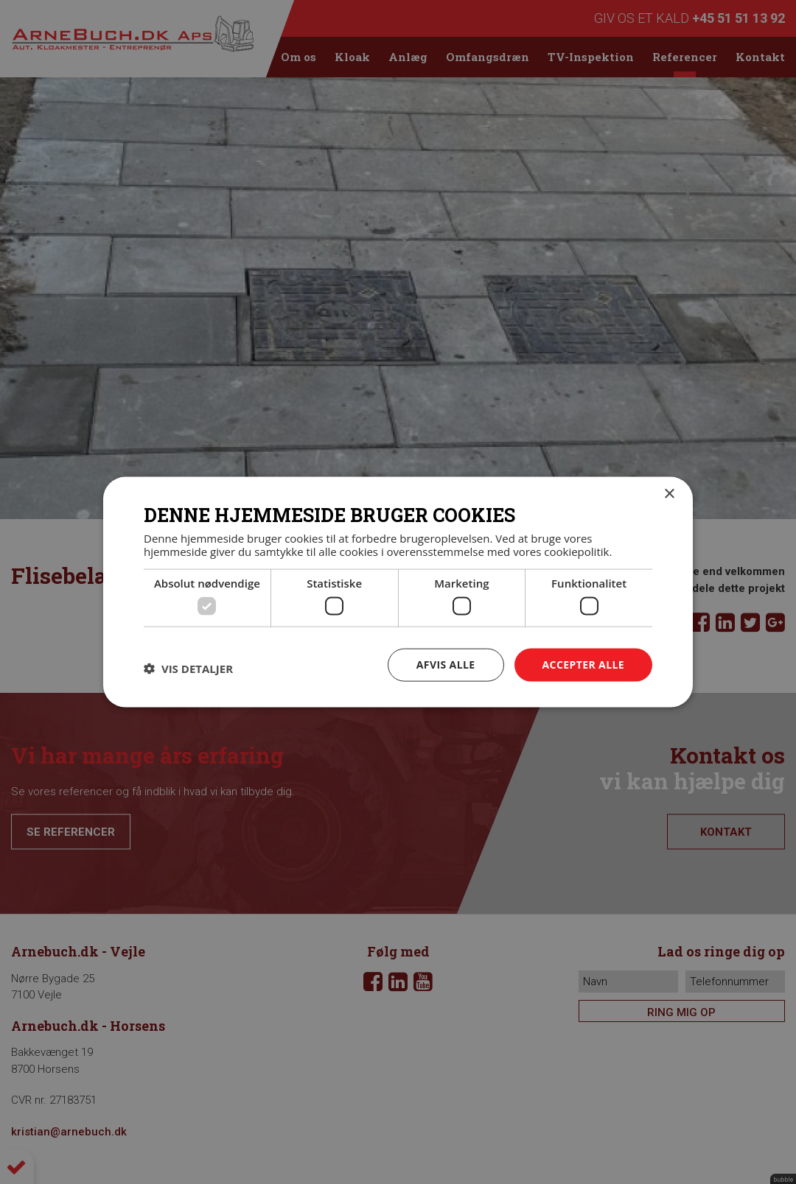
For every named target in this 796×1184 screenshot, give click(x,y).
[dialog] (398, 592)
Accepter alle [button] (583, 665)
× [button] (668, 494)
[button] (188, 668)
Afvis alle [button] (445, 665)
